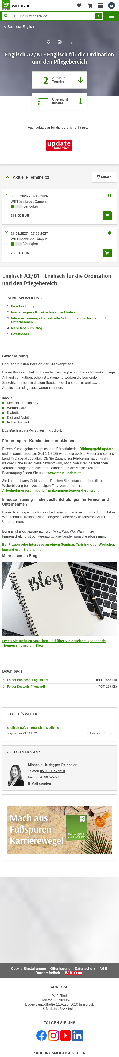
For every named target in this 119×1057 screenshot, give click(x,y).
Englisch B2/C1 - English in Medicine (33, 727)
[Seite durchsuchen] (52, 16)
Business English (21, 27)
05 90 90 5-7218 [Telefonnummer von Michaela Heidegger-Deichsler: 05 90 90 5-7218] (52, 771)
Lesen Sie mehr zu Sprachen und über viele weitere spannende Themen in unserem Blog (54, 643)
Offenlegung (60, 968)
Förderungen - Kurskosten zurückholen (43, 312)
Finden (98, 16)
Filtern (104, 177)
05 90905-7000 (66, 1000)
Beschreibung (22, 306)
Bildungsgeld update (96, 449)
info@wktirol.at (65, 1008)
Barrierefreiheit (48, 973)
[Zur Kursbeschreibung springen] (59, 101)
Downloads (20, 334)
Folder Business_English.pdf (27, 680)
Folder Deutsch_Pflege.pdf (26, 686)
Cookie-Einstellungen (28, 968)
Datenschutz (85, 968)
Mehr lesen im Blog (26, 328)
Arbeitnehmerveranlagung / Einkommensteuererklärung (47, 490)
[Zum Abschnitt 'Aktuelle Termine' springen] (59, 80)
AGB (103, 968)
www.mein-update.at (64, 473)
